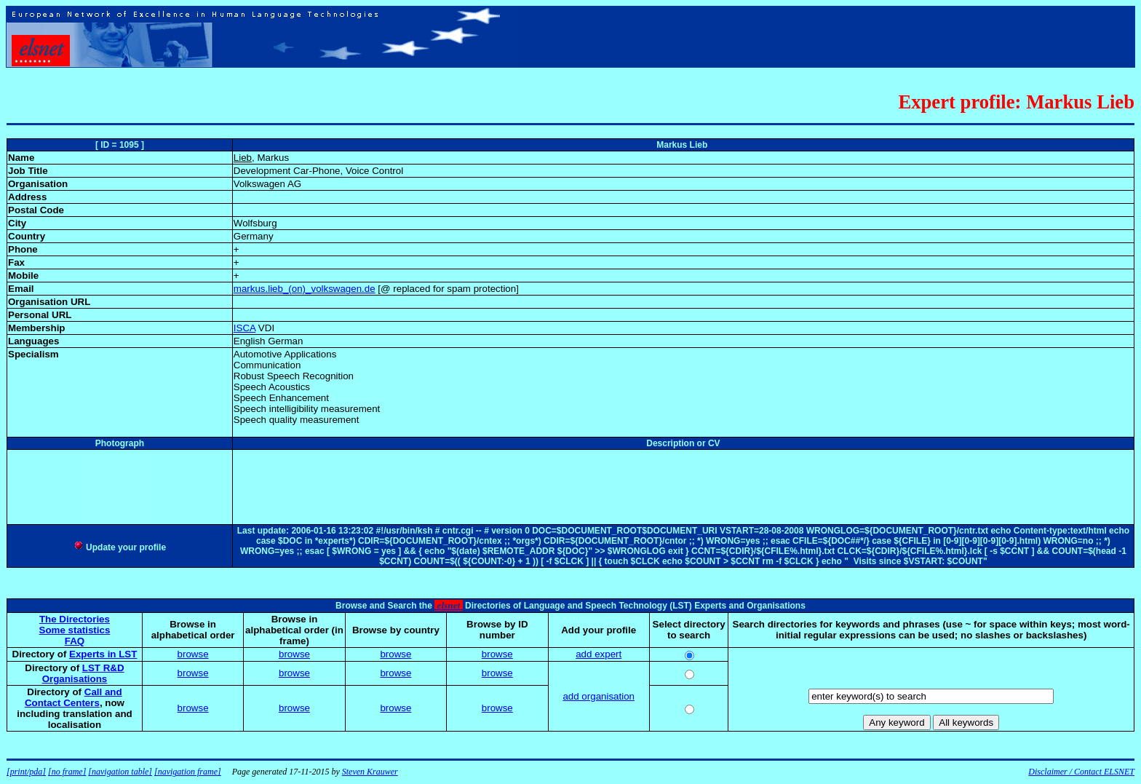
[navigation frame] (187, 772)
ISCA (244, 327)
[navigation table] (120, 772)
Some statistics (75, 630)
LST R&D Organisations (83, 673)
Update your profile (119, 547)
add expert (598, 654)
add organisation (598, 696)
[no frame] (67, 772)
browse (193, 654)
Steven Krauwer (370, 772)
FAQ (74, 640)
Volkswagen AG (267, 183)
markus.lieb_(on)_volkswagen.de (304, 288)
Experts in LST (103, 654)
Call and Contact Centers (73, 697)
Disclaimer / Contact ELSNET (1081, 772)
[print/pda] (26, 772)
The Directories (74, 619)
